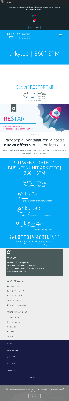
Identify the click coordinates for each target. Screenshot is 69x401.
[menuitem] (3, 2)
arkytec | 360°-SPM (48, 7)
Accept (34, 396)
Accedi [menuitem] (8, 2)
